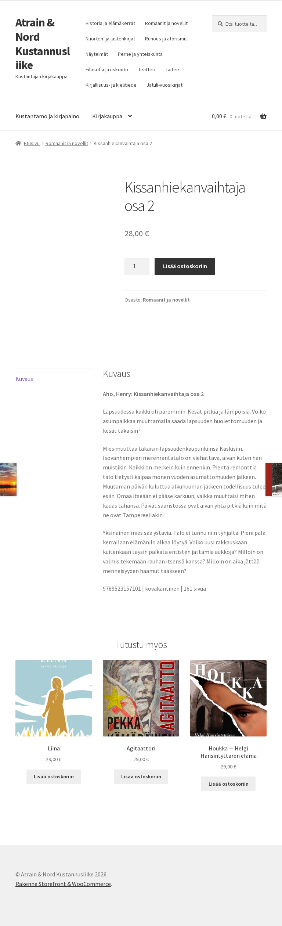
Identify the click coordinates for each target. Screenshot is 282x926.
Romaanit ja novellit (166, 23)
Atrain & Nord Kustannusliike (42, 44)
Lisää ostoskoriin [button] (54, 776)
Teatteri (146, 69)
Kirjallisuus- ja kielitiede (111, 85)
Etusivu (32, 143)
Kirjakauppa (107, 116)
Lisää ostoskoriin (185, 266)
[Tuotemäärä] (136, 266)
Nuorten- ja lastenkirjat (110, 38)
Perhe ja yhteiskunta (140, 54)
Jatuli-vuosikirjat (164, 85)
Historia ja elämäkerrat (110, 23)
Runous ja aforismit (166, 38)
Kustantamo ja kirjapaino (47, 116)
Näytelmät (97, 54)
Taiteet (173, 69)
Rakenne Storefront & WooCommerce (63, 883)
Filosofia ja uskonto (107, 69)
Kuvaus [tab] (24, 378)
